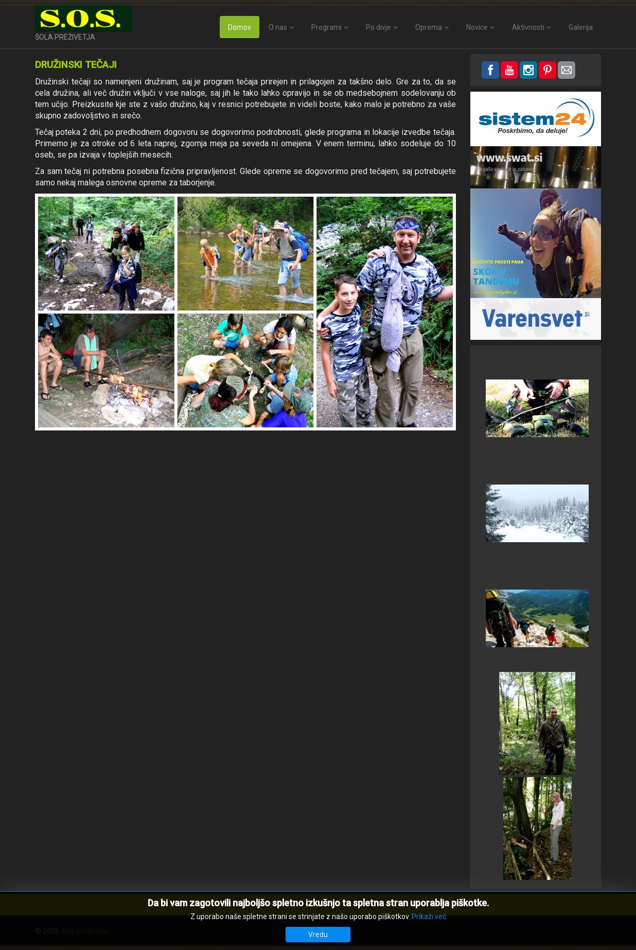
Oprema (428, 27)
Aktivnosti (528, 27)
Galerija (581, 27)
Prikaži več (429, 916)
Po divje (378, 27)
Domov (239, 27)
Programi (326, 27)
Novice (477, 27)
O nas (278, 27)
